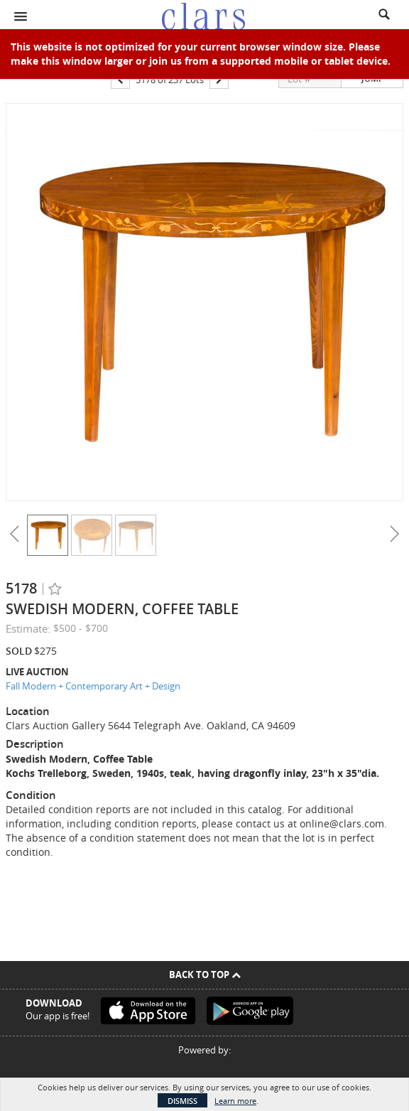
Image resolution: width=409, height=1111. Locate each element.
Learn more (235, 1100)
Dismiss (182, 1100)
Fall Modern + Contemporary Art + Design (93, 686)
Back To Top (205, 974)
